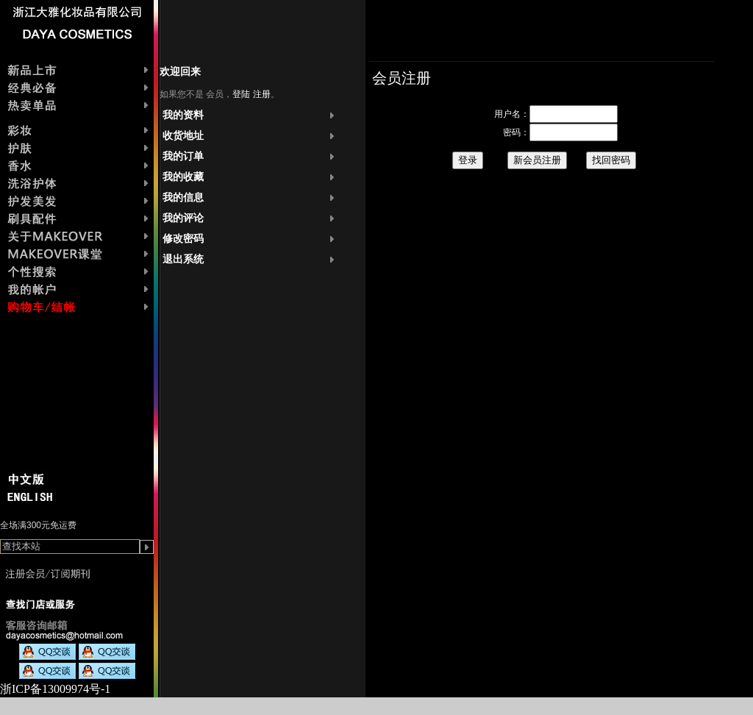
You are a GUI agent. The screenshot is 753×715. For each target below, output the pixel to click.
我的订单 (183, 156)
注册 (262, 94)
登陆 (241, 94)
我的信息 (183, 197)
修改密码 (183, 238)
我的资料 (183, 115)
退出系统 (183, 259)
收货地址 (183, 135)
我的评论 (183, 218)
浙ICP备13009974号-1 (55, 689)
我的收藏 (183, 176)
